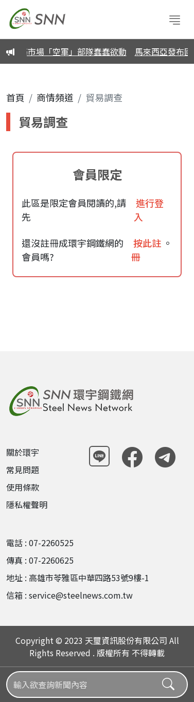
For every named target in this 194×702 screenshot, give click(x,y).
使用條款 (22, 487)
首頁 (15, 97)
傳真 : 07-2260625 (40, 560)
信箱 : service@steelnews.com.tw (69, 595)
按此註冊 (146, 249)
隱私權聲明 (26, 504)
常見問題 (22, 469)
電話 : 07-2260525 (40, 542)
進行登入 (149, 209)
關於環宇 (22, 452)
